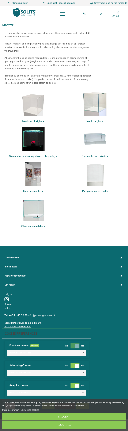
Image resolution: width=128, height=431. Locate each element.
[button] (46, 353)
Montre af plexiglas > (33, 121)
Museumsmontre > (33, 191)
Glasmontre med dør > (33, 226)
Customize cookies (30, 410)
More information (10, 410)
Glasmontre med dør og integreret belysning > (33, 156)
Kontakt (8, 304)
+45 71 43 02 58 (18, 315)
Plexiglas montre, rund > (95, 191)
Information (10, 267)
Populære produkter (15, 276)
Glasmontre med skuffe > (95, 156)
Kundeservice (11, 257)
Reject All (64, 425)
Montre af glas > (94, 121)
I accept (64, 416)
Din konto (9, 285)
